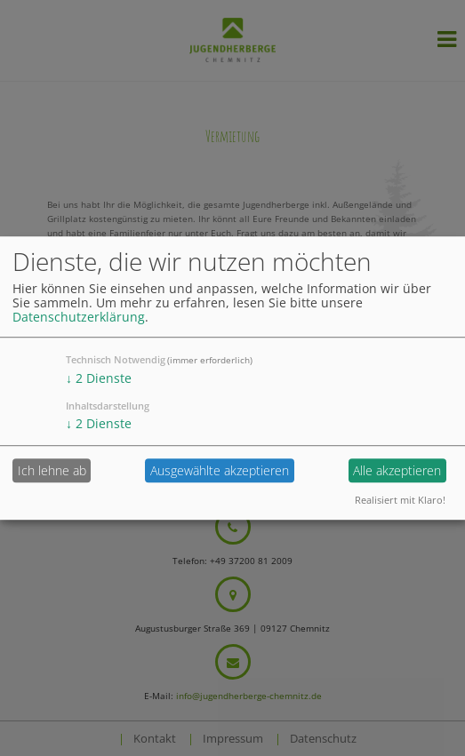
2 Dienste (99, 378)
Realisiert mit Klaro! (400, 499)
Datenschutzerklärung (78, 316)
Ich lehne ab (52, 470)
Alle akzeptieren (397, 470)
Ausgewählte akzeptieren (219, 470)
